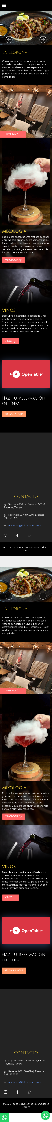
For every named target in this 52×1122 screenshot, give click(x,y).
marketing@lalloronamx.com (24, 538)
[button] (9, 39)
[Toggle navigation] (4, 5)
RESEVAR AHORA (13, 426)
